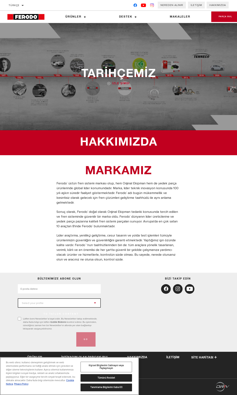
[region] (69, 376)
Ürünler (73, 16)
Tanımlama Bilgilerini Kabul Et (106, 387)
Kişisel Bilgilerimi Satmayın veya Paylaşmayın (106, 367)
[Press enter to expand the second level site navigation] (84, 17)
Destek (125, 16)
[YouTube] (143, 6)
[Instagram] (152, 6)
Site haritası (204, 357)
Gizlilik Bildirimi (58, 322)
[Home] (28, 17)
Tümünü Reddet (106, 377)
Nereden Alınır (172, 5)
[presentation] (46, 339)
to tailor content (61, 314)
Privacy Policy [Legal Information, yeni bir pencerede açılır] (21, 384)
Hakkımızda (217, 5)
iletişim (173, 357)
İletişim (196, 5)
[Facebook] (135, 6)
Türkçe (14, 5)
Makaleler (180, 16)
